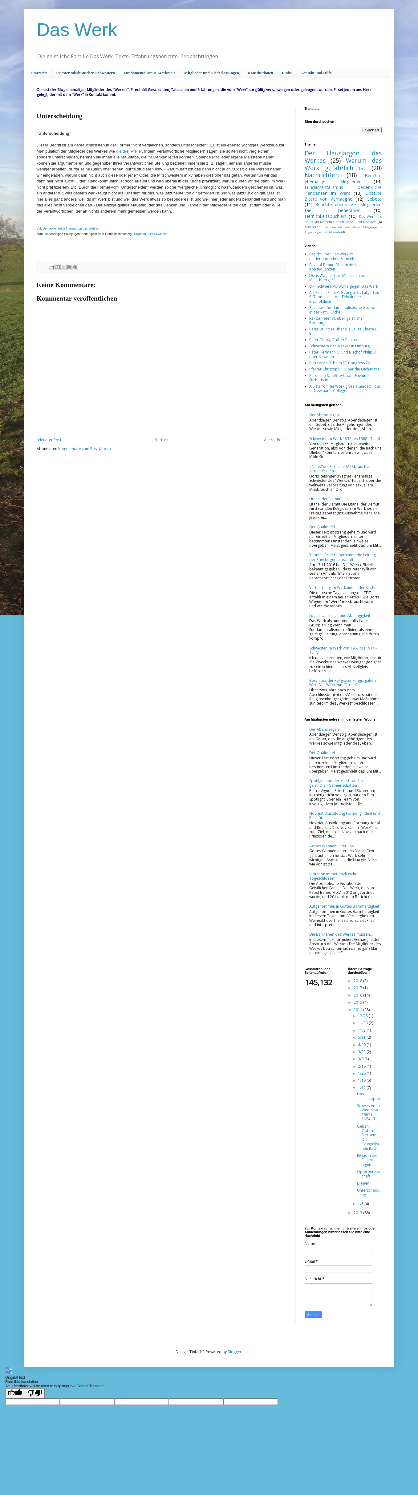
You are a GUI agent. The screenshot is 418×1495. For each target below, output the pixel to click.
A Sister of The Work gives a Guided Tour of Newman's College (344, 388)
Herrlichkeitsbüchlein (325, 216)
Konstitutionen (260, 72)
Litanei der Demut (324, 499)
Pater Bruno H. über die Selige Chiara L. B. (343, 331)
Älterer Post (274, 439)
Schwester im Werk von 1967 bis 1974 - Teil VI (343, 650)
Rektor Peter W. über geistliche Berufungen (336, 320)
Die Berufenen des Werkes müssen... (341, 934)
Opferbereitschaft (368, 1173)
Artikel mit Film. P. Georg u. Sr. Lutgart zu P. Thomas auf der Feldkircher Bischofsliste (344, 297)
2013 (358, 1212)
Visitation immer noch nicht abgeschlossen (332, 876)
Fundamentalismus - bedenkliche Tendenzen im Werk (343, 190)
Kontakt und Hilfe (316, 72)
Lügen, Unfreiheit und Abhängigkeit (339, 615)
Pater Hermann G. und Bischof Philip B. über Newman (343, 354)
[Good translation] (15, 1393)
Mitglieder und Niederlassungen (211, 72)
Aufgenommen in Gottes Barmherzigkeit (344, 906)
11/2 (362, 1030)
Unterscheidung (368, 1192)
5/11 (362, 1037)
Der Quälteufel (322, 527)
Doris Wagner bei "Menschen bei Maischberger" (337, 277)
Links (287, 72)
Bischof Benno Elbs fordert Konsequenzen (332, 267)
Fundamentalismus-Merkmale (149, 72)
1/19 (362, 1080)
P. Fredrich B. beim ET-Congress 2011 (341, 363)
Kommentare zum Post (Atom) (84, 448)
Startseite (39, 72)
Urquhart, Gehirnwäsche (150, 234)
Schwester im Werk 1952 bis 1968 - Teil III (344, 438)
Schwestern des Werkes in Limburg (339, 346)
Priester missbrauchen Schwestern (85, 72)
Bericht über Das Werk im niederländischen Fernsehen (334, 256)
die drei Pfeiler (129, 151)
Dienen (363, 1183)
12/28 (363, 1015)
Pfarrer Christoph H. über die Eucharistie (344, 369)
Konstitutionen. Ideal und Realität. (348, 221)
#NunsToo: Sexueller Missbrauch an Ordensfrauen (340, 469)
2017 (358, 987)
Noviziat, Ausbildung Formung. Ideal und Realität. (344, 815)
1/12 (362, 1087)
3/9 (361, 1058)
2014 (358, 1009)
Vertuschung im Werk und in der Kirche (342, 587)
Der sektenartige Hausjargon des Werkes (71, 228)
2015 (358, 1002)
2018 (358, 980)
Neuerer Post (49, 439)
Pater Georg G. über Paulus (333, 339)
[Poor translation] (35, 1393)
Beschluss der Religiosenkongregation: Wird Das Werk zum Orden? (343, 682)
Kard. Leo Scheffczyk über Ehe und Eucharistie (339, 377)
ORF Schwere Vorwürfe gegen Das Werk (343, 286)
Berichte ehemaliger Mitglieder (343, 178)
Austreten (313, 227)
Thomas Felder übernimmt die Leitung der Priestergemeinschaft (342, 557)
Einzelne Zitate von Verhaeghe (343, 196)
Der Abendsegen (324, 415)
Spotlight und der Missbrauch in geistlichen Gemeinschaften (336, 783)
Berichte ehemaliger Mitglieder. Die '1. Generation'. (343, 207)
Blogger (234, 1351)
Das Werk (77, 29)
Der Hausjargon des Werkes (343, 157)
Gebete (374, 199)
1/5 (361, 1203)
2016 (358, 995)
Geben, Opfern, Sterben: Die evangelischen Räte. (368, 1137)
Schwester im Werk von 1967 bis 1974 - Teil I (369, 1112)
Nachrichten (322, 175)
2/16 (362, 1066)
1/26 (362, 1073)
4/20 (362, 1044)
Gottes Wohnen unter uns (331, 846)
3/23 (362, 1051)
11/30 (363, 1022)
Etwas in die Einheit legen (367, 1160)
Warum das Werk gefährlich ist (343, 164)
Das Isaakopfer (368, 1096)
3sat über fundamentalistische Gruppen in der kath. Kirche (344, 309)
